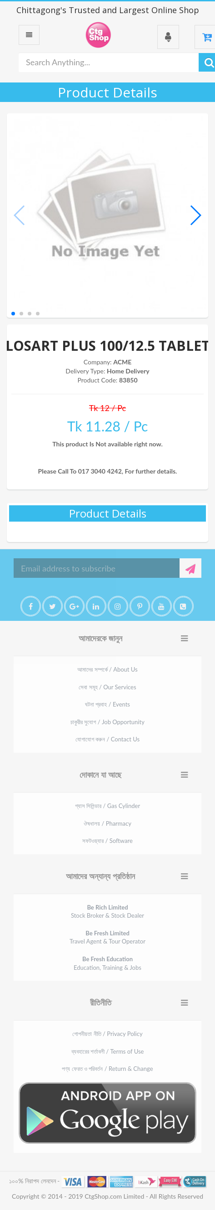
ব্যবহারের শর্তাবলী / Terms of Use (107, 1051)
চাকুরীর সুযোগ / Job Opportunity (107, 722)
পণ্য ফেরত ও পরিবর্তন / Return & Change (107, 1068)
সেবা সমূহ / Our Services (107, 687)
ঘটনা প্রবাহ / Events (107, 704)
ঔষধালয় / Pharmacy (107, 823)
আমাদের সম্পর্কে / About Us (107, 669)
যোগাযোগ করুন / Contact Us (107, 739)
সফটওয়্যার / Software (107, 840)
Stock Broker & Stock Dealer (107, 912)
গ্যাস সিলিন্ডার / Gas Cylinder (107, 805)
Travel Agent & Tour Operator (107, 937)
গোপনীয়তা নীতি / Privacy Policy (107, 1033)
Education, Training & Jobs (107, 963)
